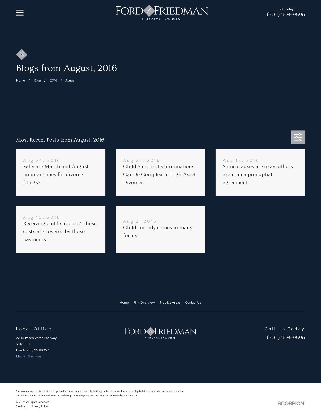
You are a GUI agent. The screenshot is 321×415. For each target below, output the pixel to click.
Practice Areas (170, 302)
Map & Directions (28, 356)
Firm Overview (144, 302)
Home (124, 302)
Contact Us (193, 302)
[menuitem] (21, 407)
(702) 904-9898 (286, 14)
